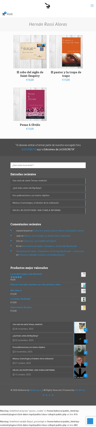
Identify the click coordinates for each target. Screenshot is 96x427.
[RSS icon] (53, 395)
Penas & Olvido (30, 125)
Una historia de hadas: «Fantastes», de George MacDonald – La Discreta (50, 251)
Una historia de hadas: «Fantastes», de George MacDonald (49, 246)
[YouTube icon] (50, 395)
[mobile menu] (92, 5)
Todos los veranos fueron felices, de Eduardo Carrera (58, 230)
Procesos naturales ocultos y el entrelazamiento (42, 255)
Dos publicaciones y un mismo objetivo (31, 195)
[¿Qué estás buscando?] (48, 165)
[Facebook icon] (43, 395)
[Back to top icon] (90, 421)
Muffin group (36, 390)
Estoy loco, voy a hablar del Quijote (39, 241)
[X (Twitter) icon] (46, 395)
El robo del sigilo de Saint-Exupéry (30, 74)
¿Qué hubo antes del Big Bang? (27, 188)
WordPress (80, 390)
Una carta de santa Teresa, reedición (30, 180)
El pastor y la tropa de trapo (66, 74)
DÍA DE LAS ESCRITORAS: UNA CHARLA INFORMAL (37, 210)
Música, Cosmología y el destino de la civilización (36, 203)
